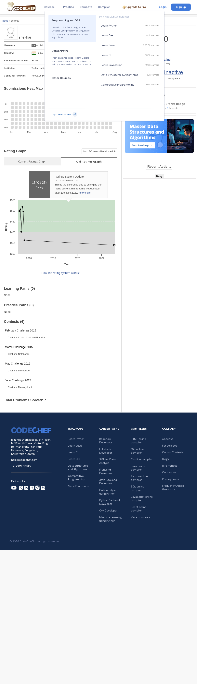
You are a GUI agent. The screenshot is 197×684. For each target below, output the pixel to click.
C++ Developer (108, 511)
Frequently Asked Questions (173, 487)
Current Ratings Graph (32, 161)
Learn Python (76, 439)
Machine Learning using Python (110, 519)
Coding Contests (172, 452)
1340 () (39, 182)
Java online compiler (138, 468)
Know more (85, 192)
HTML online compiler (138, 441)
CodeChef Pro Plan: (15, 75)
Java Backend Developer (108, 482)
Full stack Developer (105, 451)
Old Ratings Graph (89, 161)
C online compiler (141, 460)
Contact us (169, 472)
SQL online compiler (137, 488)
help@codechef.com (24, 460)
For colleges (169, 446)
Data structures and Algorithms (78, 467)
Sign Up (181, 7)
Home (5, 20)
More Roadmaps (78, 486)
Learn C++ (74, 459)
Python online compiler (139, 478)
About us (167, 439)
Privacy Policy (170, 479)
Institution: (10, 68)
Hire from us (169, 466)
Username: (10, 45)
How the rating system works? (60, 273)
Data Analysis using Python (107, 492)
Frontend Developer (105, 471)
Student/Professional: (16, 60)
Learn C (73, 452)
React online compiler (138, 509)
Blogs (165, 459)
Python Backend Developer (109, 502)
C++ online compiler (137, 451)
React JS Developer (105, 441)
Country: (9, 53)
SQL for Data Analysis (107, 461)
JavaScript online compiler (142, 498)
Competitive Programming (76, 478)
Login (162, 7)
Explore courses (64, 114)
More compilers (140, 517)
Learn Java (75, 446)
